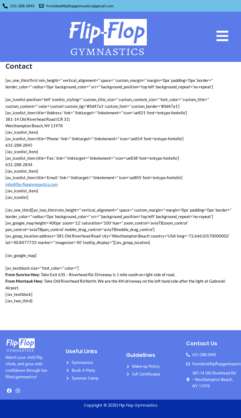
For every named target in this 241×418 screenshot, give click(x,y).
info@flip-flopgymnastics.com (31, 184)
